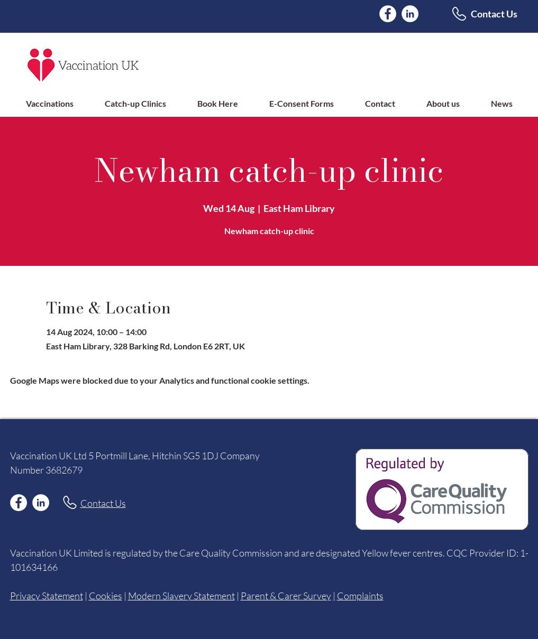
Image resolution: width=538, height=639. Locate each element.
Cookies (105, 595)
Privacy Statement (46, 595)
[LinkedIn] (410, 13)
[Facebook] (387, 13)
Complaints (360, 595)
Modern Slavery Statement (181, 595)
